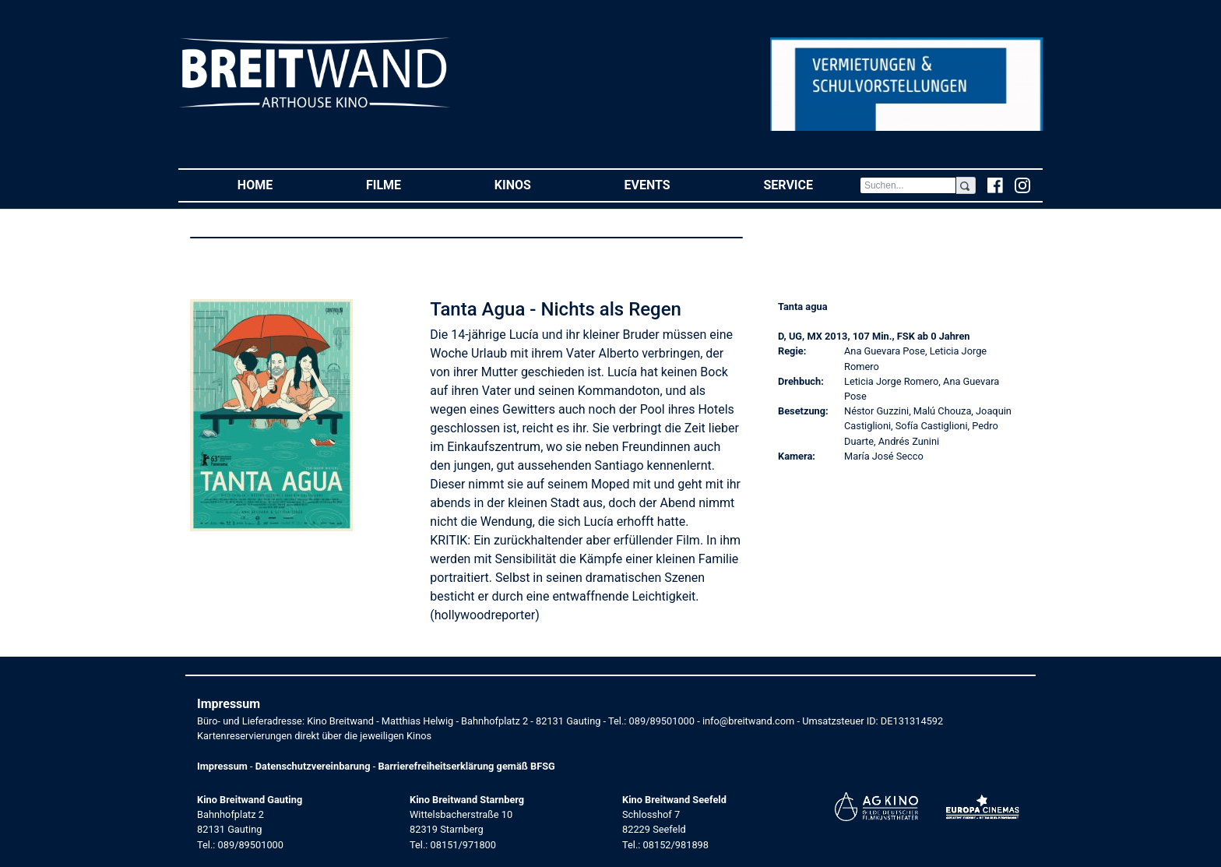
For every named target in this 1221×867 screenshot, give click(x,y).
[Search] (908, 185)
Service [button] (811, 184)
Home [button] (278, 184)
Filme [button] (407, 184)
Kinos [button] (536, 184)
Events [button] (671, 184)
